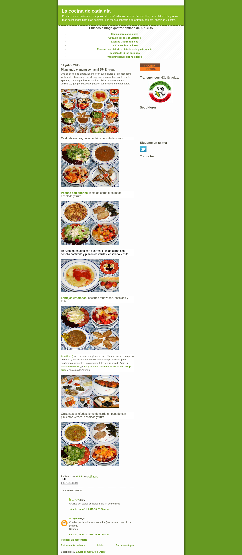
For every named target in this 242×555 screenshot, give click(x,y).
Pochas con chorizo (74, 192)
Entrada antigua (125, 545)
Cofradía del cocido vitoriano (124, 37)
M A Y (75, 499)
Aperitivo (66, 356)
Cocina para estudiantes (124, 34)
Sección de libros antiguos (125, 53)
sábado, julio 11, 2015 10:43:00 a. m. (89, 534)
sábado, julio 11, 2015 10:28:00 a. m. (89, 509)
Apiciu (80, 476)
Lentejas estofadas (73, 297)
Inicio (100, 545)
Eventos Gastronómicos (124, 41)
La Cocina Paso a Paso (125, 45)
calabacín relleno (70, 366)
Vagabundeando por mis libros (124, 56)
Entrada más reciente (73, 545)
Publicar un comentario (74, 539)
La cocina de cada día (86, 11)
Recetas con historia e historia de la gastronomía (124, 49)
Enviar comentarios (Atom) (91, 551)
